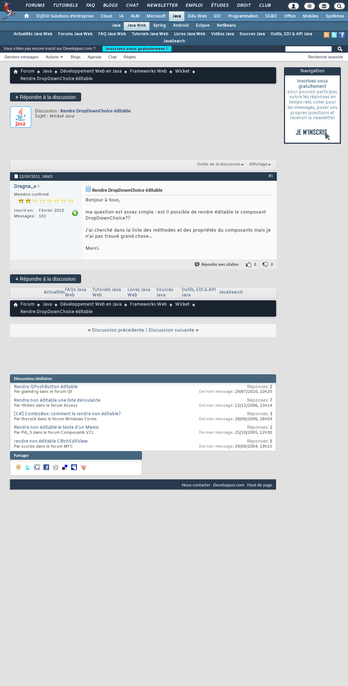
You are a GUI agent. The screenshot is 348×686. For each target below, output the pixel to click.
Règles (130, 57)
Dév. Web (197, 16)
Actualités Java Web (33, 34)
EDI (217, 16)
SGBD (271, 16)
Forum (28, 71)
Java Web (136, 25)
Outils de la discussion (219, 164)
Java (177, 16)
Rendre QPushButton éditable (46, 387)
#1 (271, 175)
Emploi (194, 6)
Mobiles (310, 16)
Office (290, 16)
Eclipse (203, 25)
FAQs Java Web (75, 292)
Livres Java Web (189, 34)
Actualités (54, 292)
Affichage (258, 164)
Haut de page (259, 484)
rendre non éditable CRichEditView (51, 441)
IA (121, 16)
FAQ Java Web (112, 34)
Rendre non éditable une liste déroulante (57, 400)
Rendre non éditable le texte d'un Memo (56, 428)
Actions (52, 57)
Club (264, 6)
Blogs (110, 6)
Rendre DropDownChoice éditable (95, 111)
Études (219, 6)
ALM (135, 16)
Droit (243, 6)
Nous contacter (196, 484)
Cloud (106, 16)
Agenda (94, 57)
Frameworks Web (148, 71)
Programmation (243, 16)
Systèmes (335, 16)
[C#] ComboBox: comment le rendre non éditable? (67, 414)
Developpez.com (228, 484)
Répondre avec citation (217, 264)
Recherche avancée (325, 57)
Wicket (182, 71)
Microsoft (156, 16)
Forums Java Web (75, 34)
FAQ (90, 6)
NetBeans (226, 25)
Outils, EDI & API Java (291, 34)
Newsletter (162, 6)
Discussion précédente (118, 330)
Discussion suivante (171, 330)
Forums (35, 6)
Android (181, 25)
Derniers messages (21, 57)
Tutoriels (65, 6)
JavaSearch (174, 41)
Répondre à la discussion (45, 97)
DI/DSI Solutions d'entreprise (65, 16)
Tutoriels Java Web (150, 34)
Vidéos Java (222, 34)
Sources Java (252, 34)
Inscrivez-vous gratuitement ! (137, 49)
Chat (132, 6)
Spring (159, 25)
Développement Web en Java (91, 71)
